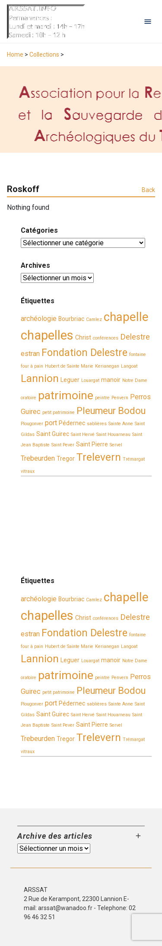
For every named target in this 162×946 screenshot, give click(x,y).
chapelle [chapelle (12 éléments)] (126, 317)
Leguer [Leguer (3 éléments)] (69, 379)
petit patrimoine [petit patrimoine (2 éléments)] (58, 412)
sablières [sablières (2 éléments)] (97, 424)
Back (148, 189)
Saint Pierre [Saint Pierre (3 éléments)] (92, 444)
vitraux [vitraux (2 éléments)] (28, 471)
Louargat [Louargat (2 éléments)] (90, 380)
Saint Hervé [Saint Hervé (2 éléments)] (83, 434)
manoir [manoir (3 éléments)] (111, 379)
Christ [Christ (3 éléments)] (83, 337)
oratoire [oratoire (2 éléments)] (28, 398)
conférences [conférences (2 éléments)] (105, 338)
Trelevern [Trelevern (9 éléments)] (98, 457)
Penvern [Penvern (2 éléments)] (119, 398)
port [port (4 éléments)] (51, 423)
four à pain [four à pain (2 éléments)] (32, 366)
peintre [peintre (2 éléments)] (102, 398)
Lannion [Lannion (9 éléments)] (40, 378)
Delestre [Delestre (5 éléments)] (135, 337)
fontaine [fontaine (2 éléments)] (137, 354)
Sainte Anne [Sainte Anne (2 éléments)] (120, 424)
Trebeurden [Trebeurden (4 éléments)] (38, 458)
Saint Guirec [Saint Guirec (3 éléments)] (52, 433)
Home (15, 54)
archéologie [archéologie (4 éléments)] (39, 318)
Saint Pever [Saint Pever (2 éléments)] (62, 445)
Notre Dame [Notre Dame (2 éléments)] (134, 380)
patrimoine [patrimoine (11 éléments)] (65, 395)
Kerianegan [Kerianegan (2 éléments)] (107, 366)
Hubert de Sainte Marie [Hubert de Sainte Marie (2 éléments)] (69, 366)
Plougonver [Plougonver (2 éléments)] (32, 424)
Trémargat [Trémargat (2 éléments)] (134, 459)
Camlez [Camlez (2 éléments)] (94, 319)
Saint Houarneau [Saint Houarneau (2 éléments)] (113, 434)
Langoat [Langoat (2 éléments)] (129, 366)
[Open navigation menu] (148, 21)
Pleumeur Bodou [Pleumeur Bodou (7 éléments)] (111, 410)
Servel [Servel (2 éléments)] (116, 445)
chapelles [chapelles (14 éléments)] (47, 335)
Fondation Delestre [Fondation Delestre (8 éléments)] (84, 352)
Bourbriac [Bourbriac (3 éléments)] (71, 318)
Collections (44, 54)
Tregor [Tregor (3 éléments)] (66, 458)
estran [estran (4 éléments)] (30, 354)
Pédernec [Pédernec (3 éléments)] (72, 423)
